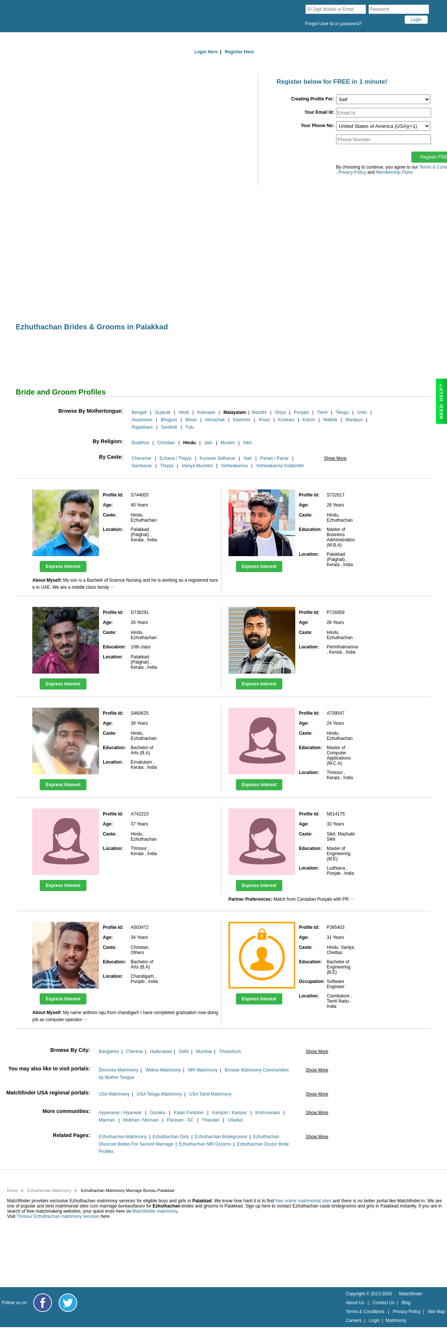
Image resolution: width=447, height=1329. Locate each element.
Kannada (206, 412)
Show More (335, 458)
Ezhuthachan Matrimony (123, 1136)
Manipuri (353, 419)
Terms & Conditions (365, 1311)
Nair (248, 458)
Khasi (264, 419)
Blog (406, 1302)
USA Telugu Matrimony (159, 1094)
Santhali (169, 427)
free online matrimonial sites (303, 1200)
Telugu (342, 412)
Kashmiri (241, 419)
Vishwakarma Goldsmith (280, 465)
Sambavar (142, 465)
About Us (355, 1302)
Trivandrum (230, 1051)
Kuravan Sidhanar (217, 458)
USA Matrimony (114, 1094)
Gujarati (162, 412)
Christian (166, 442)
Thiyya (166, 465)
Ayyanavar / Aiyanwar (120, 1112)
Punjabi (301, 412)
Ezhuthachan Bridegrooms (221, 1136)
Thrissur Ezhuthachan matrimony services (58, 1216)
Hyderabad (161, 1051)
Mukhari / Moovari (140, 1120)
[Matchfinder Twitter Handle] (68, 1302)
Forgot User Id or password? (333, 23)
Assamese (142, 419)
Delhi (184, 1051)
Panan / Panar (274, 458)
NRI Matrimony (203, 1070)
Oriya (280, 412)
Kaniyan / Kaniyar (229, 1112)
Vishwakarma (234, 465)
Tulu (189, 427)
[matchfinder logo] (75, 16)
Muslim (228, 442)
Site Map (436, 1311)
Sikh (247, 442)
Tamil (322, 412)
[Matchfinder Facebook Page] (42, 1302)
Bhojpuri (169, 419)
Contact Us (383, 1302)
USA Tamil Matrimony (210, 1094)
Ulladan (235, 1120)
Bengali (139, 412)
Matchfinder (411, 1293)
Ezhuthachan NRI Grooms (205, 1144)
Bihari (191, 419)
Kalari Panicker (189, 1112)
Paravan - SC (180, 1120)
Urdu (362, 412)
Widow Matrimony (163, 1070)
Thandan (210, 1120)
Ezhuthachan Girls (170, 1136)
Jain (208, 442)
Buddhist (140, 442)
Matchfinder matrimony (154, 1211)
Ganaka (157, 1112)
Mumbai (204, 1051)
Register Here (239, 51)
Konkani (286, 419)
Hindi (184, 412)
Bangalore (109, 1051)
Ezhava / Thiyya (175, 458)
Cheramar (141, 458)
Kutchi (309, 419)
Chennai (134, 1051)
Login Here (206, 51)
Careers (354, 1320)
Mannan (107, 1120)
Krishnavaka (267, 1112)
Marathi (259, 412)
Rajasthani (142, 427)
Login (374, 1320)
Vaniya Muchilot (197, 465)
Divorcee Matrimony (118, 1070)
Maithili (330, 419)
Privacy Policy (407, 1311)
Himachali (215, 419)
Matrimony (395, 1320)
